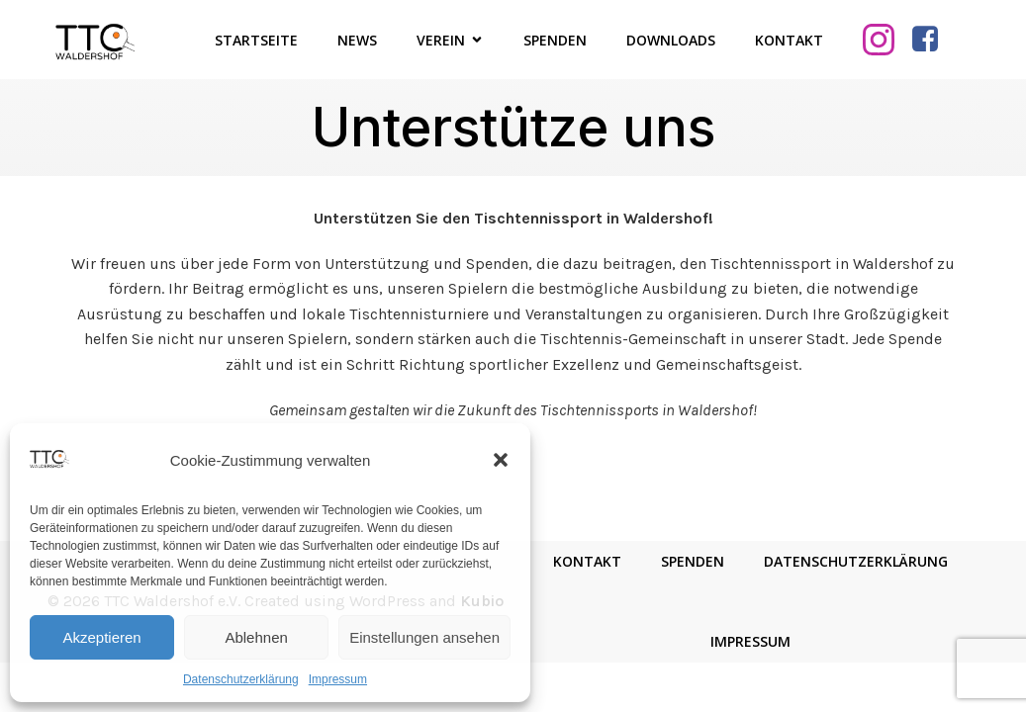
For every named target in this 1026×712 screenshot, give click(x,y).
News (357, 40)
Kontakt (789, 40)
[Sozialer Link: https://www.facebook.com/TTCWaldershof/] (932, 39)
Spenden (555, 40)
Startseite (256, 40)
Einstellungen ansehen (424, 637)
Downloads (670, 40)
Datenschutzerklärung (241, 679)
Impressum (338, 679)
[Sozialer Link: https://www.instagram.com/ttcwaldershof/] (886, 39)
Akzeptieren (101, 637)
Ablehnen (256, 637)
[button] (501, 460)
